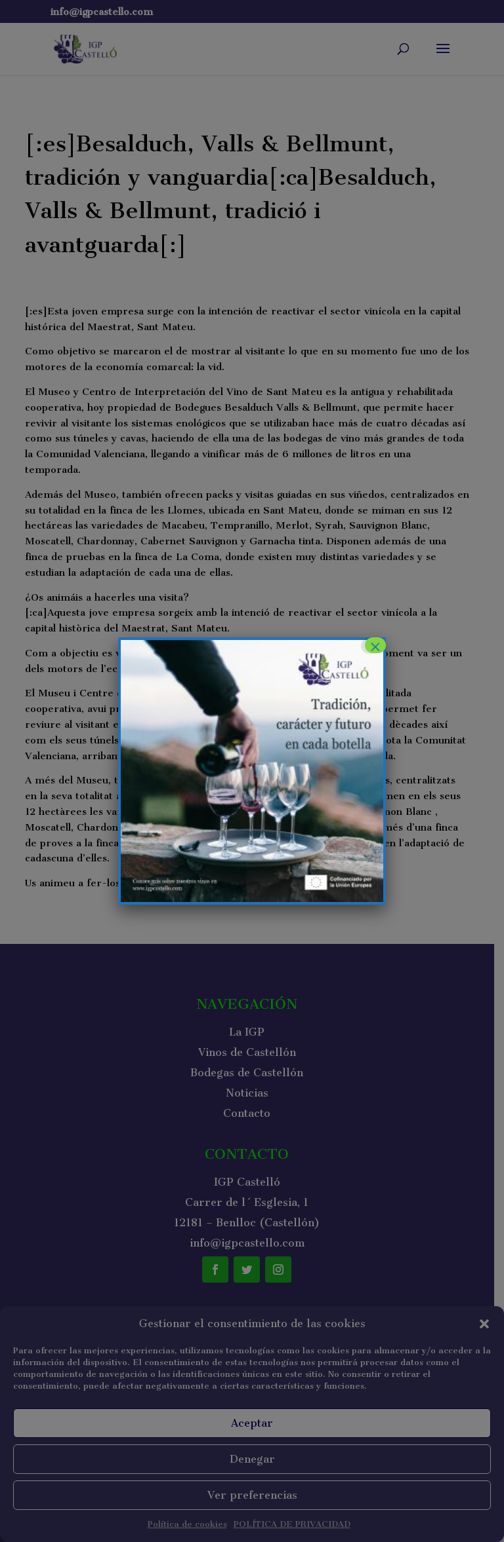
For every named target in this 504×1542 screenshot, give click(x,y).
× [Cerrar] (375, 645)
